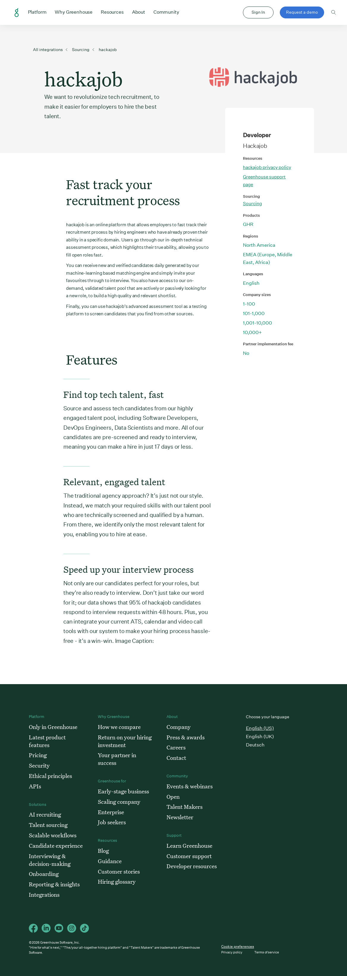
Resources (112, 11)
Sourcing (252, 203)
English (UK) (260, 736)
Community (166, 11)
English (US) (260, 728)
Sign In (258, 12)
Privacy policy (231, 952)
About (138, 11)
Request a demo (302, 12)
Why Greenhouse (73, 11)
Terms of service (266, 952)
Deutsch (255, 745)
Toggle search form (333, 12)
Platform (37, 11)
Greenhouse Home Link (17, 12)
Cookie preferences (237, 947)
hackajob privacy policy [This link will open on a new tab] (267, 167)
